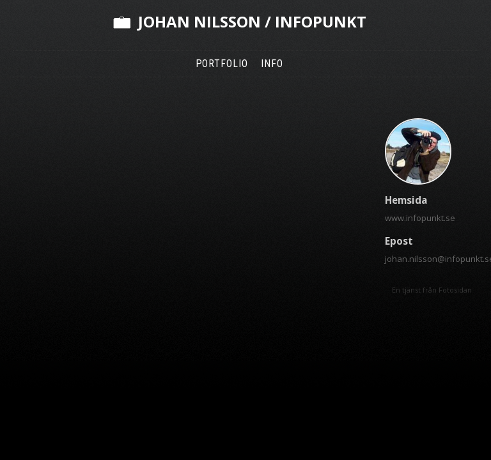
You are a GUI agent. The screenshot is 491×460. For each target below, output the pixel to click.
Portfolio (222, 63)
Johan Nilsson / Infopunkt (252, 21)
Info (272, 63)
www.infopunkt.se (420, 218)
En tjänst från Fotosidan (432, 290)
